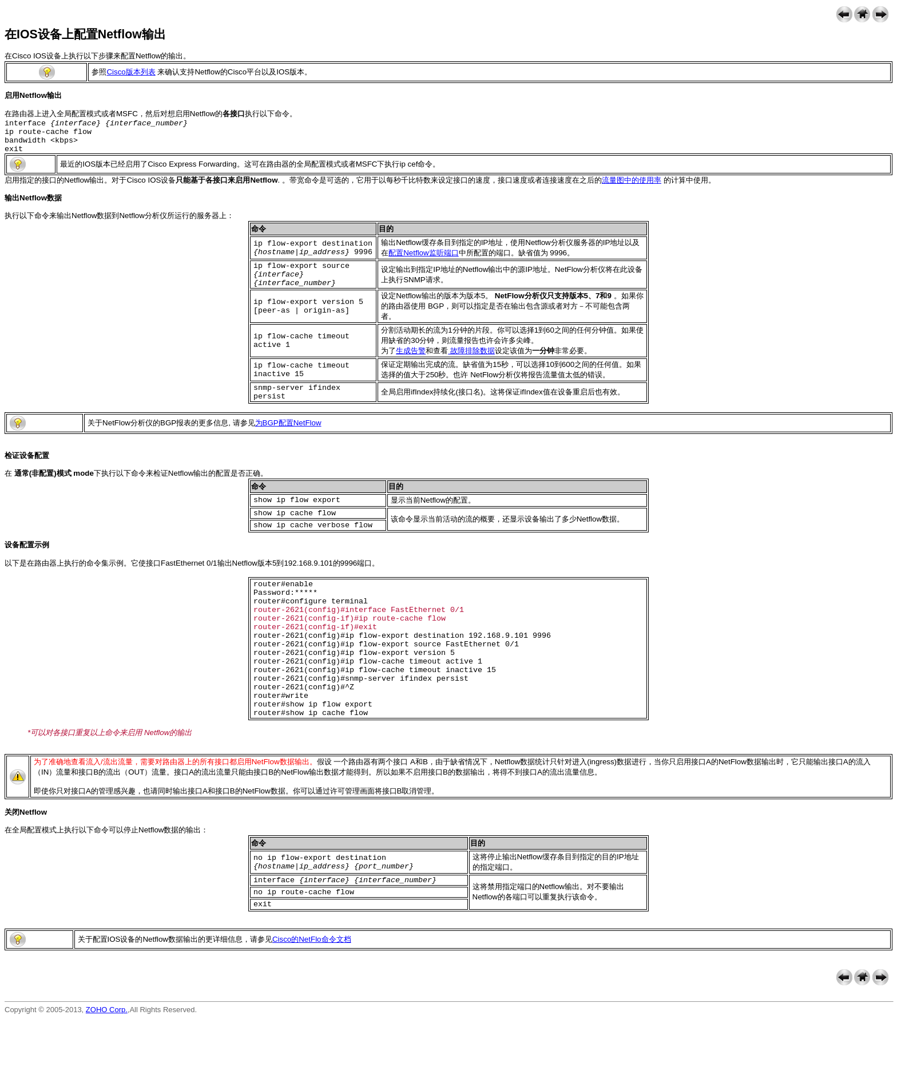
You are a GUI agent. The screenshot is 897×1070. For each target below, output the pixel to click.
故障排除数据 (471, 362)
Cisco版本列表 (130, 72)
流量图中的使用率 (631, 187)
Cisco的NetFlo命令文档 (311, 990)
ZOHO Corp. (107, 1061)
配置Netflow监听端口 (423, 259)
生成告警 (411, 362)
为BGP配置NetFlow (288, 438)
